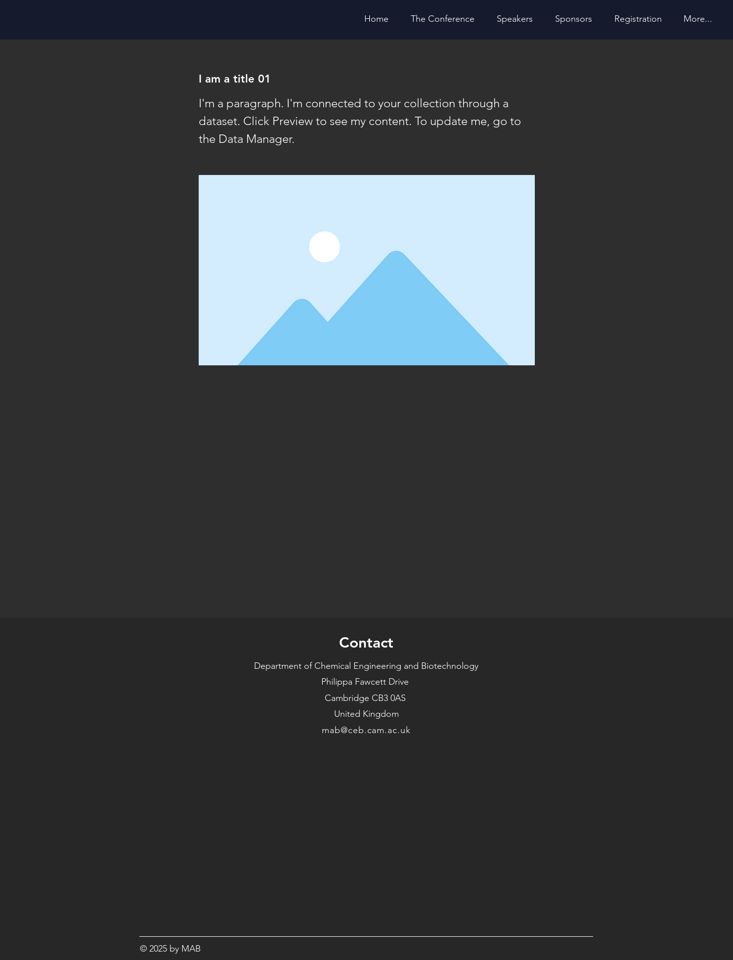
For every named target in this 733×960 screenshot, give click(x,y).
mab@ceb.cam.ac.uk (366, 730)
